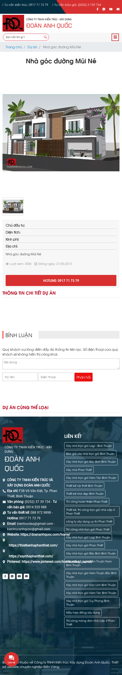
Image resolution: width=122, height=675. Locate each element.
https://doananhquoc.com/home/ (45, 534)
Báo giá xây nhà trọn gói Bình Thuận (90, 453)
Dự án (32, 46)
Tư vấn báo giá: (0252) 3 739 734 (77, 4)
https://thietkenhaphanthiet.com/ (33, 545)
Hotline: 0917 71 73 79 (61, 280)
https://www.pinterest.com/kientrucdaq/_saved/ (57, 562)
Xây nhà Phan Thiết (79, 470)
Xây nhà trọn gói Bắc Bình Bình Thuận (91, 461)
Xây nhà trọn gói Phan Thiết (84, 545)
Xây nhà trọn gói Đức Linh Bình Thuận (91, 585)
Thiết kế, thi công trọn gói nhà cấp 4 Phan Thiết (90, 511)
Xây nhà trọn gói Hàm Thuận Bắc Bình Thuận (91, 574)
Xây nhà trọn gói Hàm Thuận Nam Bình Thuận (89, 563)
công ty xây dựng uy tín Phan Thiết (89, 521)
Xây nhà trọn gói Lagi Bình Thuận (88, 537)
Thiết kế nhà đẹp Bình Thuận (85, 493)
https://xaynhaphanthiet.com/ (31, 556)
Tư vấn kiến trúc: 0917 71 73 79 (26, 4)
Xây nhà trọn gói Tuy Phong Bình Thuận (87, 602)
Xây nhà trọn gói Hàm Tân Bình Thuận (91, 477)
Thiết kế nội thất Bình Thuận (84, 485)
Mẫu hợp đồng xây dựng (83, 612)
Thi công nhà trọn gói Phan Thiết (87, 529)
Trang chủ (14, 46)
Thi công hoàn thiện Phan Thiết (86, 501)
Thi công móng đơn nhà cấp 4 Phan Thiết (90, 622)
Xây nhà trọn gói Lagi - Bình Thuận (89, 445)
